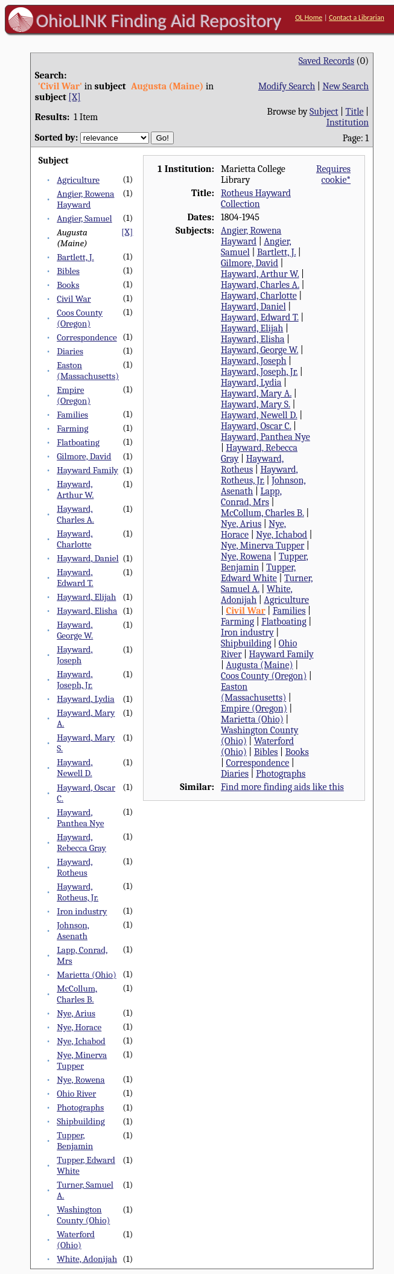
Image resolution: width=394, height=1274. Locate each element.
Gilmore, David (84, 456)
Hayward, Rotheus (74, 867)
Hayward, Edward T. (75, 577)
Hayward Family (87, 470)
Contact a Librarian (356, 17)
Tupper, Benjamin (75, 1140)
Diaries (70, 351)
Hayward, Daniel (87, 558)
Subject (324, 111)
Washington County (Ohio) (83, 1215)
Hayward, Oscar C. (256, 426)
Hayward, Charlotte (74, 539)
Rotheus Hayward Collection (256, 198)
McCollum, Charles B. (77, 994)
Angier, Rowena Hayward (85, 199)
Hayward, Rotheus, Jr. (77, 892)
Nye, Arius (76, 1013)
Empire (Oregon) (74, 395)
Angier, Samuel (84, 218)
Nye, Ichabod (81, 1041)
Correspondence (86, 337)
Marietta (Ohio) (86, 974)
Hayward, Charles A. (75, 514)
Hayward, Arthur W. (75, 489)
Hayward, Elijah (86, 596)
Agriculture (78, 179)
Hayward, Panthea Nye (80, 818)
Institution (347, 122)
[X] (74, 97)
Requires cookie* (333, 174)
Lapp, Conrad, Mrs (251, 497)
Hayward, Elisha (87, 610)
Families (72, 414)
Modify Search (286, 86)
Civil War (74, 298)
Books (68, 284)
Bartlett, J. (75, 257)
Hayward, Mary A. (256, 393)
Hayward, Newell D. (74, 768)
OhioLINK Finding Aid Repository (159, 20)
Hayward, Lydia (85, 698)
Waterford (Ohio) (76, 1239)
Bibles (68, 271)
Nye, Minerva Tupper (82, 1060)
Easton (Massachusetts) (88, 370)
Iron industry (82, 911)
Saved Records (326, 61)
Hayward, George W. (75, 630)
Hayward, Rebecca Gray (81, 842)
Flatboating (78, 442)
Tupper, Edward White (258, 573)
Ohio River (76, 1093)
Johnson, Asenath (73, 930)
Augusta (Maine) (259, 665)
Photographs (80, 1107)
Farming (72, 428)
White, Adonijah (87, 1258)
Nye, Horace (79, 1027)
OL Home (308, 17)
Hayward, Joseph (74, 655)
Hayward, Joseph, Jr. (74, 679)
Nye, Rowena (81, 1079)
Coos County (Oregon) (80, 318)
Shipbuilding (80, 1121)
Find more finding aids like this (282, 787)
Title (355, 111)
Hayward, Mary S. (255, 404)
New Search (345, 86)
